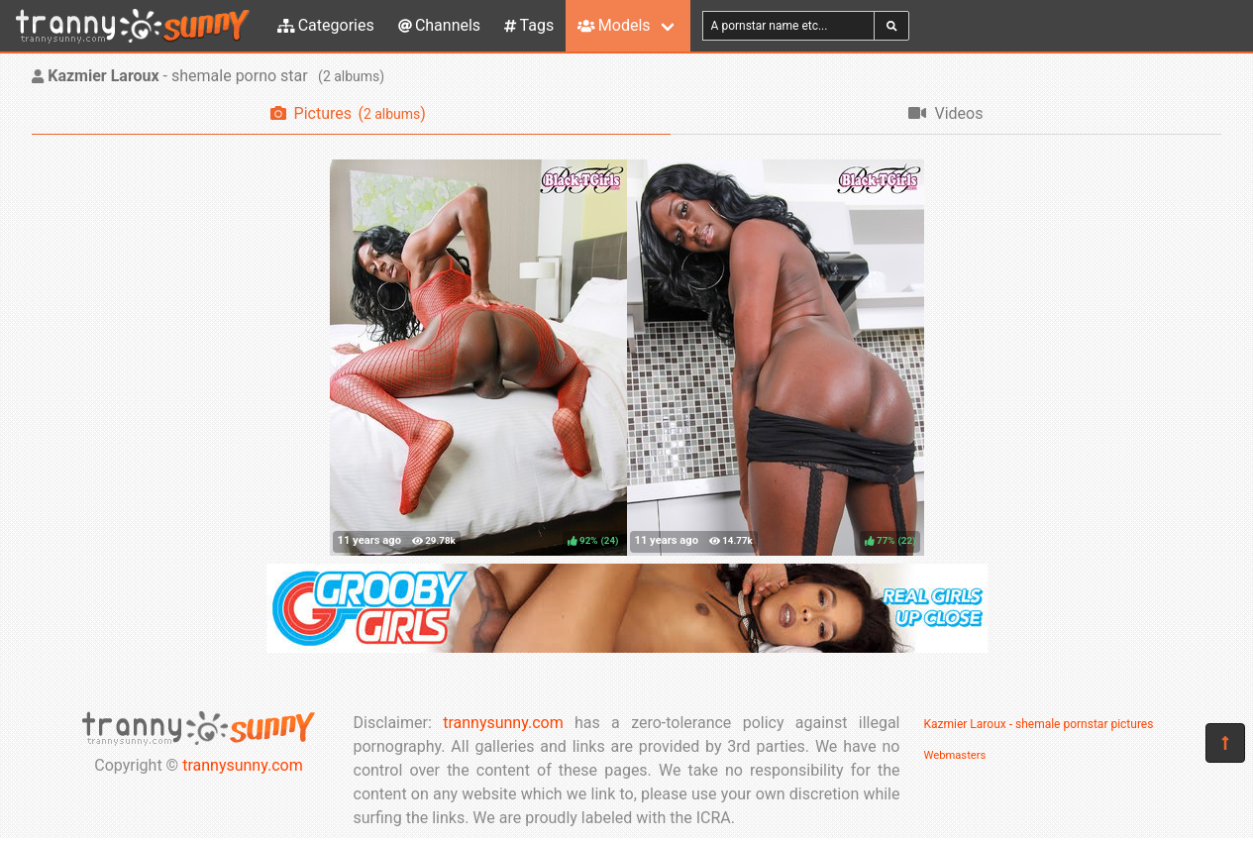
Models (613, 25)
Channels (439, 25)
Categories (325, 25)
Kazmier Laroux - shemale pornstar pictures (1039, 724)
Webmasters (955, 755)
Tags (529, 25)
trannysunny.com (242, 765)
